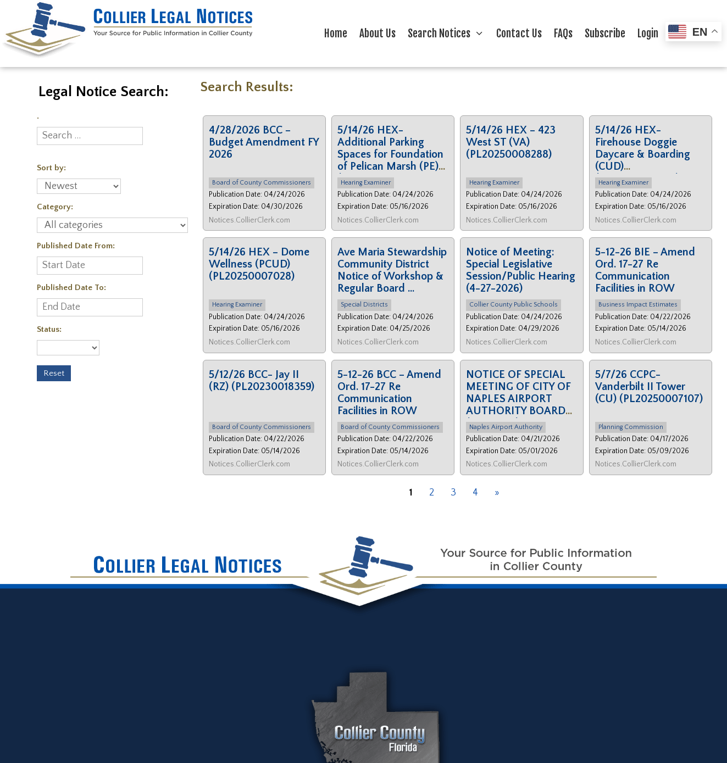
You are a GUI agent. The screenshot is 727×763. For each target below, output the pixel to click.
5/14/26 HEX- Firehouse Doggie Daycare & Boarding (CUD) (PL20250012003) (642, 154)
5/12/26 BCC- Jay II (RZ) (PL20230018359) (261, 381)
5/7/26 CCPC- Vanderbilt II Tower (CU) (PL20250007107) (649, 387)
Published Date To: (71, 287)
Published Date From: (76, 245)
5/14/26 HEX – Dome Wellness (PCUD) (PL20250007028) (259, 264)
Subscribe (605, 33)
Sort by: (51, 167)
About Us (377, 33)
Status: (49, 329)
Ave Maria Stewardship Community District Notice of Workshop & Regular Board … (392, 270)
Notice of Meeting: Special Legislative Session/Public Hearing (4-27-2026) (520, 270)
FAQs (563, 33)
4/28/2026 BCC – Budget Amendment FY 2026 (264, 142)
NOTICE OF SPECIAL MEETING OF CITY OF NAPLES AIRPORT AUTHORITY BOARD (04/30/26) (518, 399)
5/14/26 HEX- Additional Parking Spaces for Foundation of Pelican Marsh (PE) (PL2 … (390, 154)
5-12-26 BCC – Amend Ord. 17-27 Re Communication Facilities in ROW (389, 393)
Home (335, 33)
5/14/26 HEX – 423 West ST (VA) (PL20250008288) (511, 142)
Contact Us (519, 33)
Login (647, 33)
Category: (55, 206)
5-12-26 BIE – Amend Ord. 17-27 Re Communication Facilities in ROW (645, 270)
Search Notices (449, 33)
